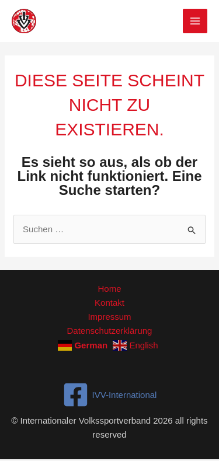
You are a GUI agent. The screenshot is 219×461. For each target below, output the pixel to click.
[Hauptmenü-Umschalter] (195, 21)
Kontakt (109, 303)
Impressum (109, 317)
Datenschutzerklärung (109, 331)
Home (109, 289)
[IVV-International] (110, 395)
